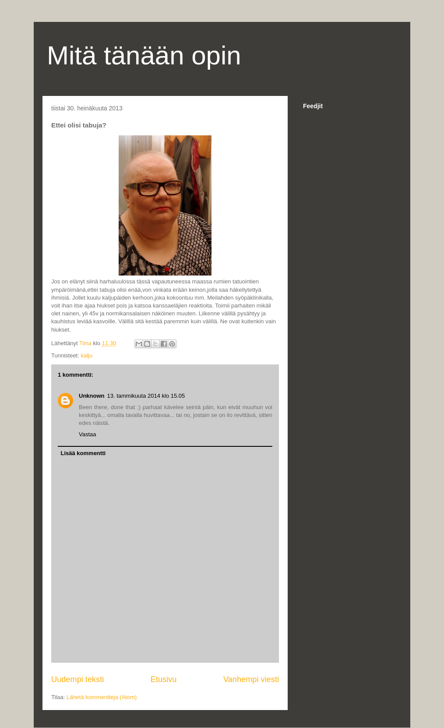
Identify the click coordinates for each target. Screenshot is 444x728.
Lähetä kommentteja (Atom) (102, 697)
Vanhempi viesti (251, 679)
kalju (86, 355)
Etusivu (164, 679)
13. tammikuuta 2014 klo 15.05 (146, 395)
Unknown (92, 395)
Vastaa (87, 434)
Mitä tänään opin (144, 55)
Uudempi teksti (77, 679)
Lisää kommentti (83, 453)
